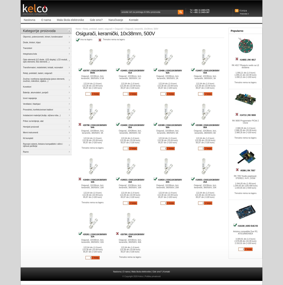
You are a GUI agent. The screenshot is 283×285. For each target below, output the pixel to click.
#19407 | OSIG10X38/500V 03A (205, 72)
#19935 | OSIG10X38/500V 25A (205, 181)
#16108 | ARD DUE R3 (245, 226)
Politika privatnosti (153, 276)
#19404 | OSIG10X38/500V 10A (92, 181)
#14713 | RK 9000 (245, 115)
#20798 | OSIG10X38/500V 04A (92, 126)
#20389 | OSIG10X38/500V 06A (167, 126)
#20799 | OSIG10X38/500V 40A (130, 235)
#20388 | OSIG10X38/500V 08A (205, 126)
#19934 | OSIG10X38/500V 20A (167, 181)
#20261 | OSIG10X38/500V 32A (92, 235)
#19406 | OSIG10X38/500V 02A (167, 72)
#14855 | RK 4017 (245, 60)
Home (78, 29)
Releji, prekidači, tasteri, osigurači (97, 29)
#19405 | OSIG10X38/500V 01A (130, 72)
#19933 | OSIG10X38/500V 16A (130, 181)
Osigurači (119, 29)
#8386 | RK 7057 (245, 171)
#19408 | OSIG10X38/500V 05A (130, 126)
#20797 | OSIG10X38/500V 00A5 (92, 72)
